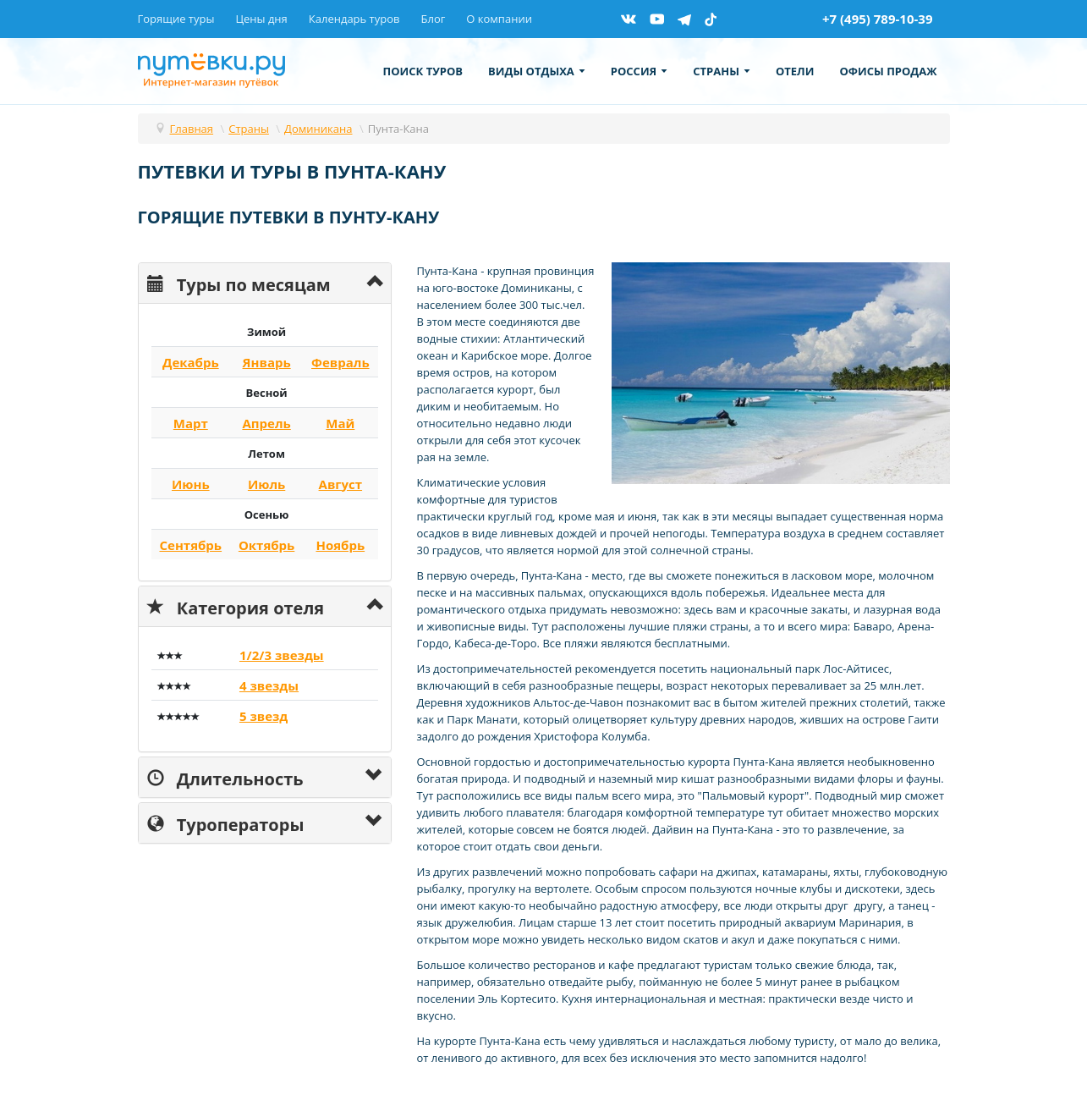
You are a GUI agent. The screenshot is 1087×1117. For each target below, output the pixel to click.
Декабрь (190, 362)
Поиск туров (423, 71)
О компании (499, 18)
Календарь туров (354, 18)
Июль (266, 484)
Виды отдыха (536, 71)
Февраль (340, 362)
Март (190, 423)
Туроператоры (226, 823)
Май (340, 423)
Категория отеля (236, 606)
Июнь (191, 484)
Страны (721, 71)
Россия (639, 71)
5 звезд (263, 715)
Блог (432, 18)
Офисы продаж (887, 71)
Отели (795, 71)
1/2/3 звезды (281, 655)
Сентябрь (191, 544)
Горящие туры (176, 18)
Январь (267, 362)
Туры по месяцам (239, 283)
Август (341, 484)
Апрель (266, 423)
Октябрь (266, 544)
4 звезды (269, 685)
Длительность (225, 777)
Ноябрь (340, 544)
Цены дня (261, 18)
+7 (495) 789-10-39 (877, 18)
